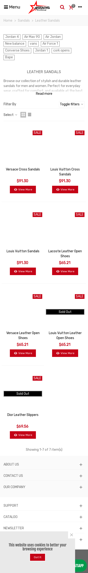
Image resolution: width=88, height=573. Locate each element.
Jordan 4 (12, 37)
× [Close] (71, 534)
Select (11, 115)
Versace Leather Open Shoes (23, 335)
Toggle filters (72, 104)
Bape (9, 57)
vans (33, 44)
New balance (14, 44)
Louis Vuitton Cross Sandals (65, 171)
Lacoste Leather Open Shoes (65, 253)
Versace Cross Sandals (23, 169)
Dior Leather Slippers (22, 415)
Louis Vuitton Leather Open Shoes (65, 335)
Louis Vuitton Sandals (23, 251)
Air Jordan (53, 37)
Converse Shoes (17, 50)
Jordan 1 (41, 50)
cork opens (61, 50)
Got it (37, 557)
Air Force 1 (50, 44)
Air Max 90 (32, 37)
